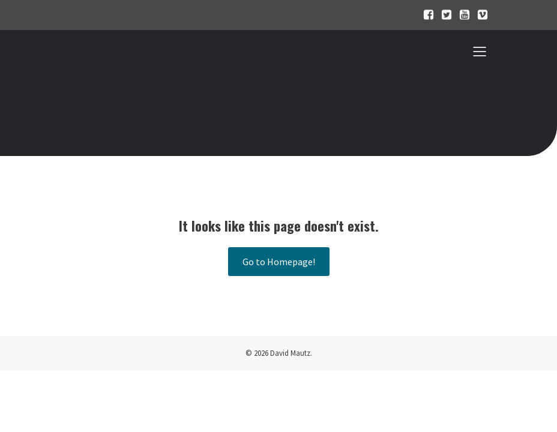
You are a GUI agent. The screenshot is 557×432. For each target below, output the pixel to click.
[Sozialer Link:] (426, 15)
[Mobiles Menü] (480, 51)
